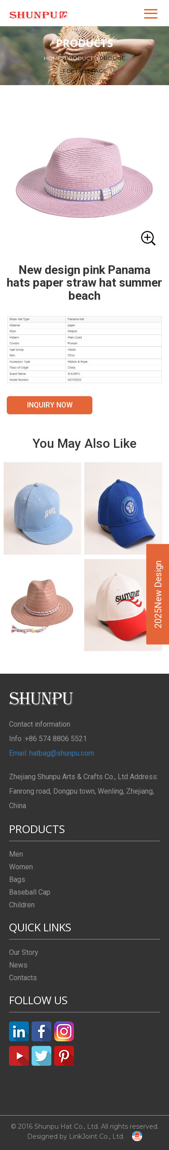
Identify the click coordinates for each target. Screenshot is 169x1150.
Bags (17, 879)
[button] (151, 13)
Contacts (23, 977)
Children (22, 905)
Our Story (23, 952)
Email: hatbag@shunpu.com (51, 753)
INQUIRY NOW (50, 405)
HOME (54, 58)
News (18, 965)
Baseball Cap (29, 892)
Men (16, 854)
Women (21, 866)
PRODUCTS (82, 58)
